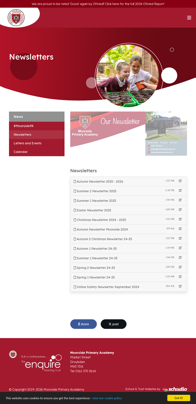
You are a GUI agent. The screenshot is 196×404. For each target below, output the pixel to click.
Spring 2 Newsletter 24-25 (94, 268)
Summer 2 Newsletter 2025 (95, 191)
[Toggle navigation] (189, 17)
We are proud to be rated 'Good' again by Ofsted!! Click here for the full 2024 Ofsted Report (98, 4)
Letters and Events (27, 143)
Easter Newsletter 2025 (92, 210)
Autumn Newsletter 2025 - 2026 (98, 181)
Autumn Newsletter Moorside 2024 (101, 229)
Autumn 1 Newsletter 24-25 (95, 248)
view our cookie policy (107, 398)
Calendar (21, 152)
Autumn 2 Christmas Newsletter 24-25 (103, 239)
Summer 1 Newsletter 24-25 (96, 258)
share (83, 324)
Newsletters (22, 134)
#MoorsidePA (23, 126)
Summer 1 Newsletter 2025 (95, 201)
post (114, 324)
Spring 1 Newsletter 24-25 (94, 277)
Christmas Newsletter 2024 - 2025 (100, 220)
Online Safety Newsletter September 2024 (106, 287)
